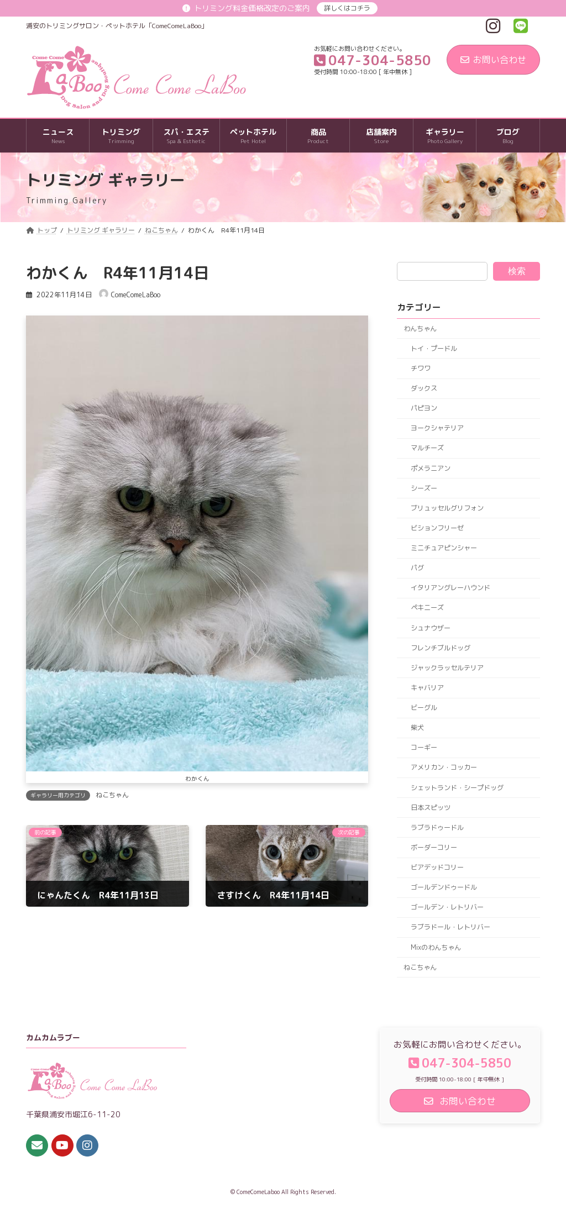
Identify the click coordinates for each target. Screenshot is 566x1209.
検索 (517, 271)
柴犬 (416, 727)
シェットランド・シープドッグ (456, 787)
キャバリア (426, 687)
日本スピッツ (430, 807)
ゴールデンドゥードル (443, 887)
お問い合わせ (493, 60)
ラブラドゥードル (436, 827)
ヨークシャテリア (436, 428)
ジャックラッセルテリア (446, 667)
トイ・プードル (433, 348)
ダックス (423, 388)
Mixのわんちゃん (435, 947)
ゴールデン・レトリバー (446, 907)
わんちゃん (420, 328)
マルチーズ (426, 448)
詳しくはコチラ (347, 8)
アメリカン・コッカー (443, 767)
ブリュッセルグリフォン (446, 508)
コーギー (423, 748)
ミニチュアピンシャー (443, 548)
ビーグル (423, 707)
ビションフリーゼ (436, 528)
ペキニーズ (426, 608)
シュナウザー (430, 628)
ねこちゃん (112, 795)
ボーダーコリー (433, 847)
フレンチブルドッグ (440, 648)
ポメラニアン (430, 468)
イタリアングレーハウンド (450, 588)
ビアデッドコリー (436, 867)
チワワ (420, 368)
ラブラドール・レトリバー (450, 927)
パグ (416, 567)
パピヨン (423, 408)
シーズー (423, 488)
